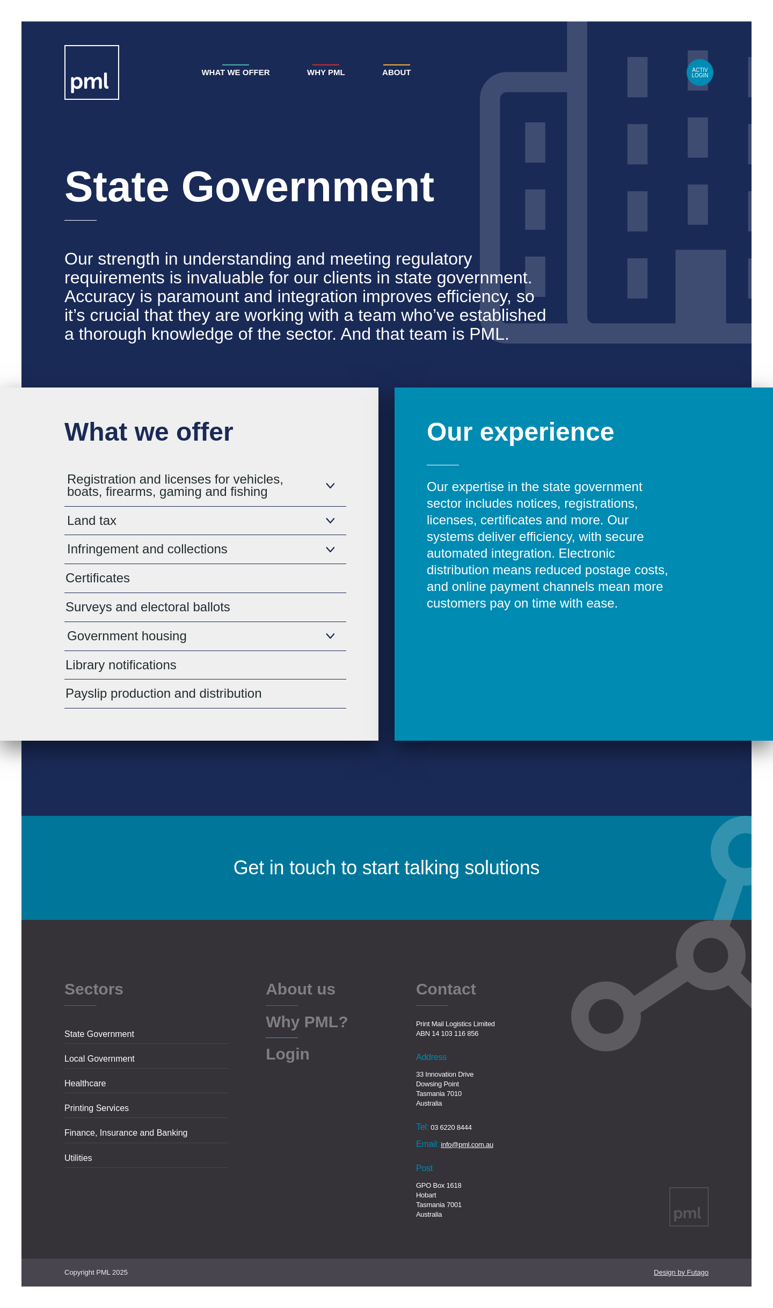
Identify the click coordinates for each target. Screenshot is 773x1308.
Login (700, 72)
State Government (99, 1034)
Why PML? (307, 1022)
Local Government (99, 1058)
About (396, 72)
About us (301, 990)
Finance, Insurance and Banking (125, 1132)
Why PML (326, 72)
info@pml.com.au (467, 1145)
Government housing (127, 636)
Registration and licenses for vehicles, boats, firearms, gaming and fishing (175, 485)
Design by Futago (681, 1272)
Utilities (78, 1158)
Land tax (91, 520)
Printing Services (96, 1108)
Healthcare (85, 1083)
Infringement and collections (147, 549)
